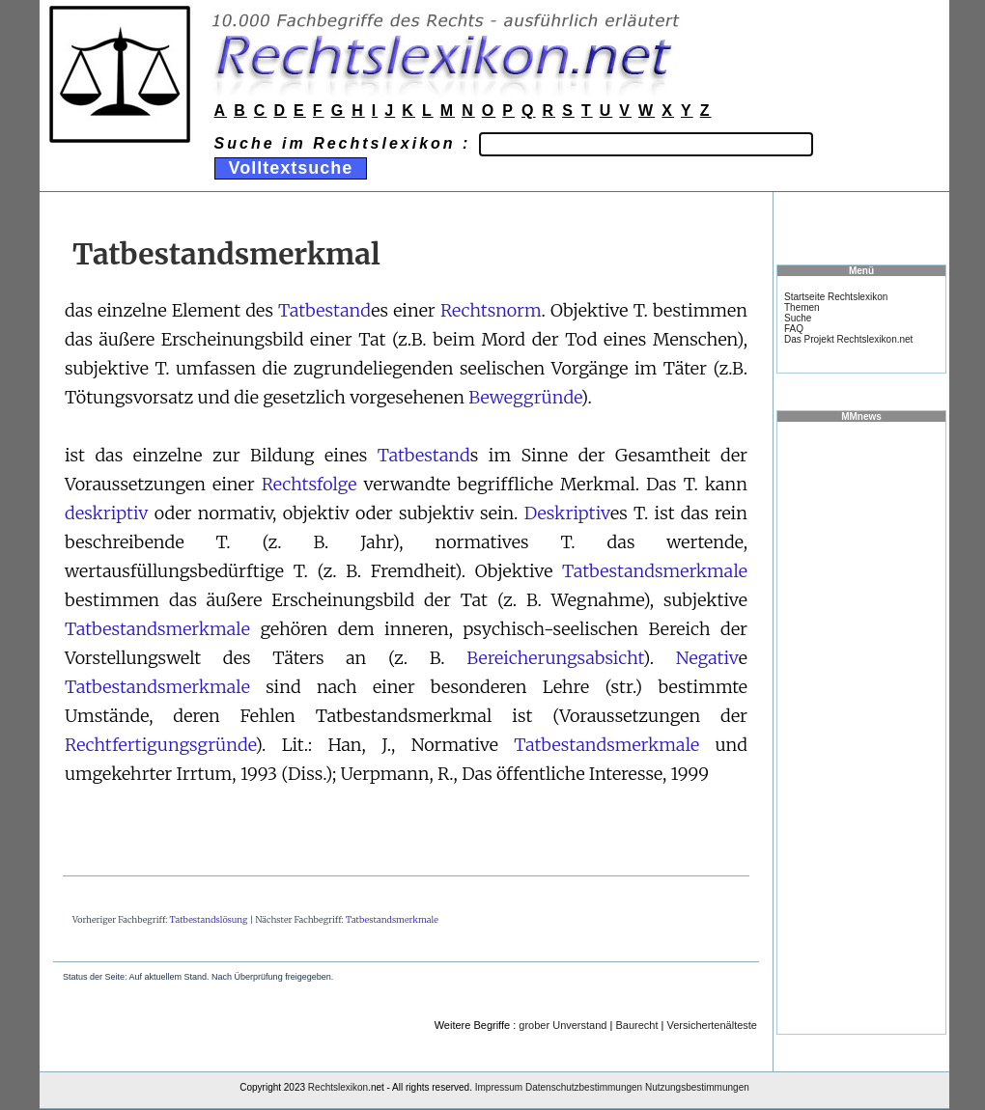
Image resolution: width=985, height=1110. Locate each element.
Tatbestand (324, 310)
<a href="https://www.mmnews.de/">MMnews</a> (861, 726)
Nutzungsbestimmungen (697, 1087)
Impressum (498, 1087)
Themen (802, 307)
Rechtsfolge (309, 484)
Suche (797, 318)
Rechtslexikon (338, 1087)
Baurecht (636, 1025)
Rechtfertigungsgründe (160, 745)
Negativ (707, 658)
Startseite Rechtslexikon (835, 296)
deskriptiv (106, 513)
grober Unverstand (562, 1025)
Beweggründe (524, 397)
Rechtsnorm (491, 310)
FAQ (793, 328)
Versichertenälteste (711, 1025)
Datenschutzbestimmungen (583, 1087)
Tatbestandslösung (209, 919)
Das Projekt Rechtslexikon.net (848, 339)
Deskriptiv (567, 513)
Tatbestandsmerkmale (654, 571)
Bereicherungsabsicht (554, 658)
